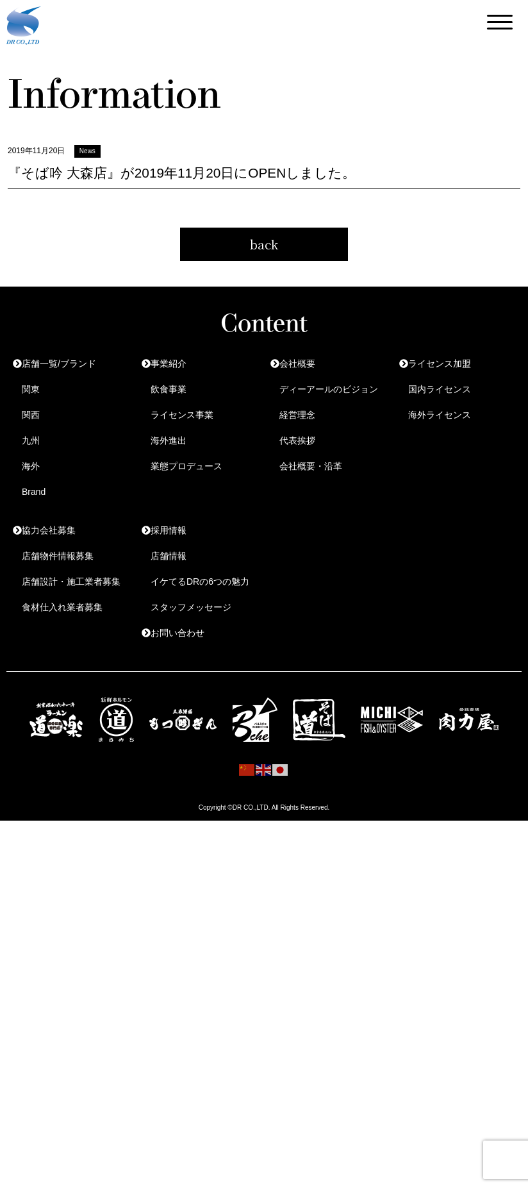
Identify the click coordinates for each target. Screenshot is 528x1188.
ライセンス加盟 (439, 363)
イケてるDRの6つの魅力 (200, 581)
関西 (31, 415)
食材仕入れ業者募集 (62, 607)
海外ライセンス (439, 415)
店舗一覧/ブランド (59, 363)
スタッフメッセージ (191, 607)
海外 (31, 466)
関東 (31, 389)
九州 (31, 440)
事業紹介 (168, 363)
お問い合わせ (177, 633)
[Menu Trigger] (500, 22)
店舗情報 (168, 556)
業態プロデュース (186, 466)
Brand (33, 492)
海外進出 (168, 440)
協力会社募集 (49, 530)
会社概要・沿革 (310, 466)
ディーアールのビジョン (328, 389)
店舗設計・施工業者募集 (71, 581)
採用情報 (168, 530)
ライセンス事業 (182, 415)
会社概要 (297, 363)
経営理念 (297, 415)
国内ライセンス (439, 389)
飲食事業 (168, 389)
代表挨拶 (297, 440)
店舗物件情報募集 (58, 556)
